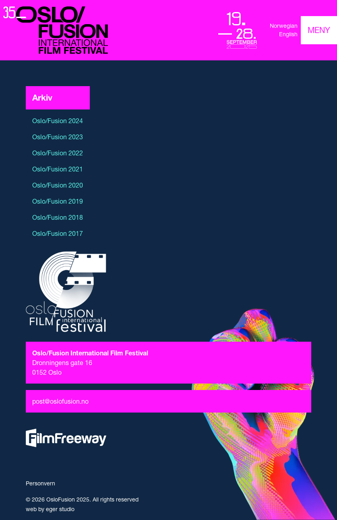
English (288, 34)
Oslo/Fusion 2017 (57, 233)
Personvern (40, 483)
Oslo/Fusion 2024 (57, 121)
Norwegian (284, 25)
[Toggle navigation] (319, 30)
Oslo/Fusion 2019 (57, 201)
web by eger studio (50, 509)
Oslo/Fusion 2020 (57, 185)
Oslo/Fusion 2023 (57, 137)
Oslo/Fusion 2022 (57, 153)
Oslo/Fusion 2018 (57, 217)
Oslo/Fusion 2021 (57, 169)
